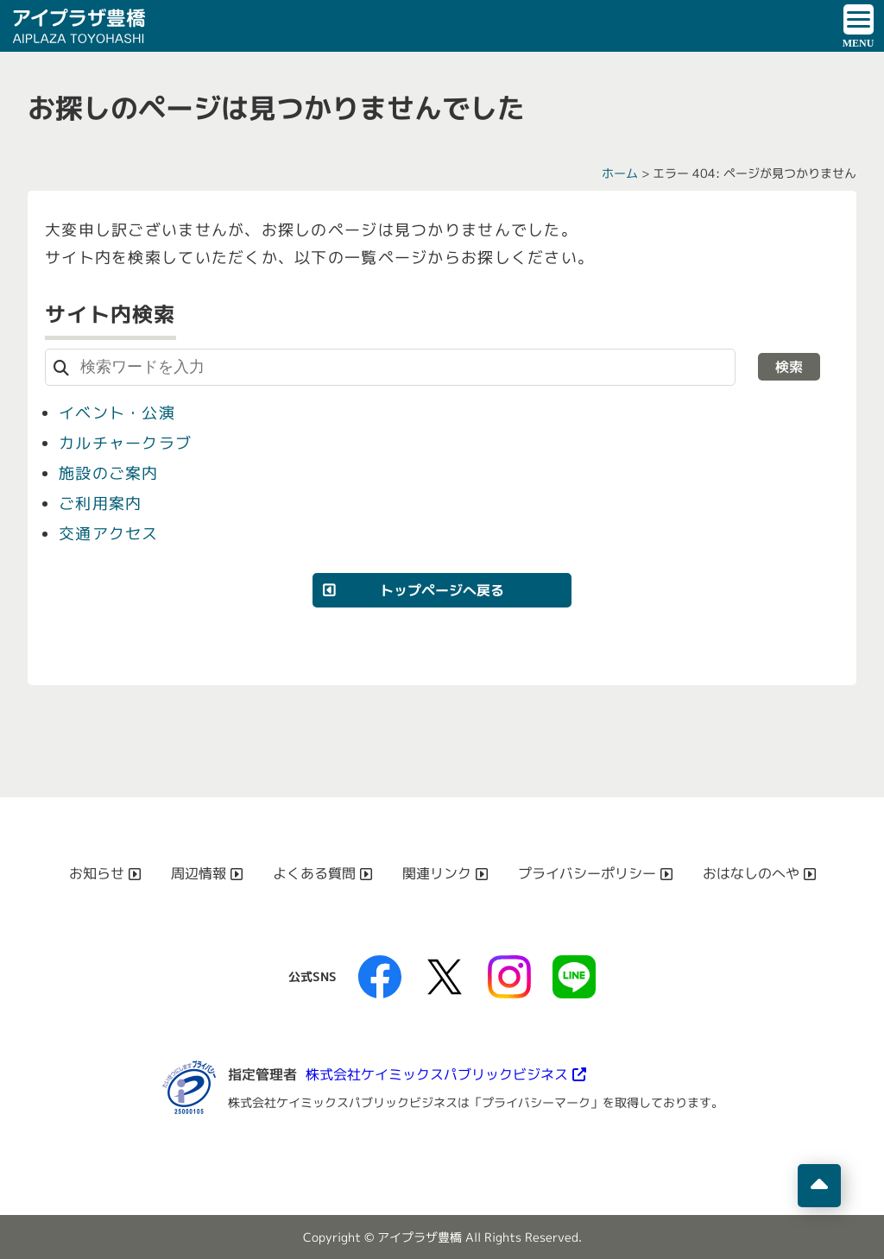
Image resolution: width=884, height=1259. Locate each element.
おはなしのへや (751, 873)
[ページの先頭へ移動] (819, 1185)
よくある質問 (314, 873)
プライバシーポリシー (587, 873)
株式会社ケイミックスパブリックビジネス (437, 1074)
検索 (789, 366)
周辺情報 (198, 873)
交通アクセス (109, 534)
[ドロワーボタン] (858, 26)
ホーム (620, 173)
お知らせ (96, 873)
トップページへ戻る (442, 590)
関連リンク (436, 873)
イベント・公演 (117, 413)
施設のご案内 (109, 473)
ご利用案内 (100, 503)
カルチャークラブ (125, 443)
